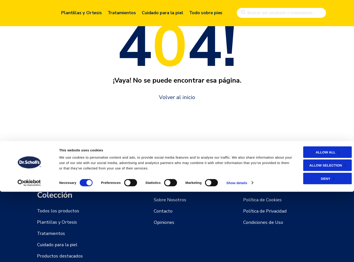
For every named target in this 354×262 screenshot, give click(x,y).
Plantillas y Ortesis (81, 11)
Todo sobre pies (206, 11)
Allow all (314, 222)
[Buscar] (242, 11)
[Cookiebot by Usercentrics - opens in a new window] (29, 253)
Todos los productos (58, 211)
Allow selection (314, 236)
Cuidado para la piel (162, 11)
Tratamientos (122, 11)
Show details (236, 253)
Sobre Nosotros (170, 200)
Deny (314, 249)
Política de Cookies (262, 200)
